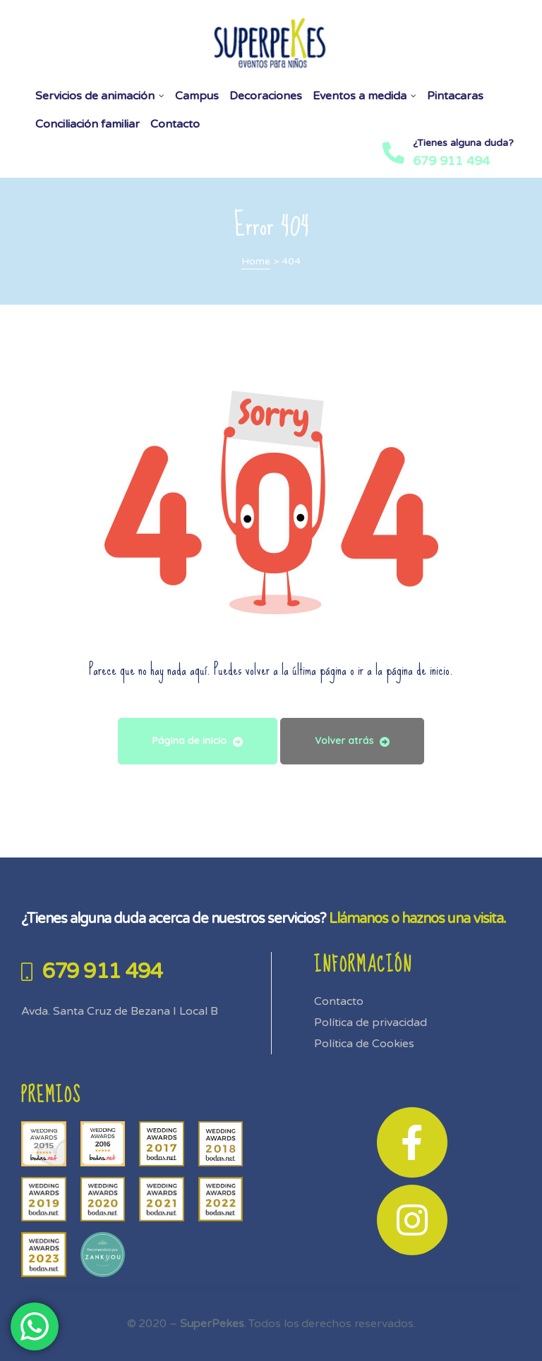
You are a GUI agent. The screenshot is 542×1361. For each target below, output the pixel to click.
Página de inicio (197, 740)
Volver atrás (352, 740)
